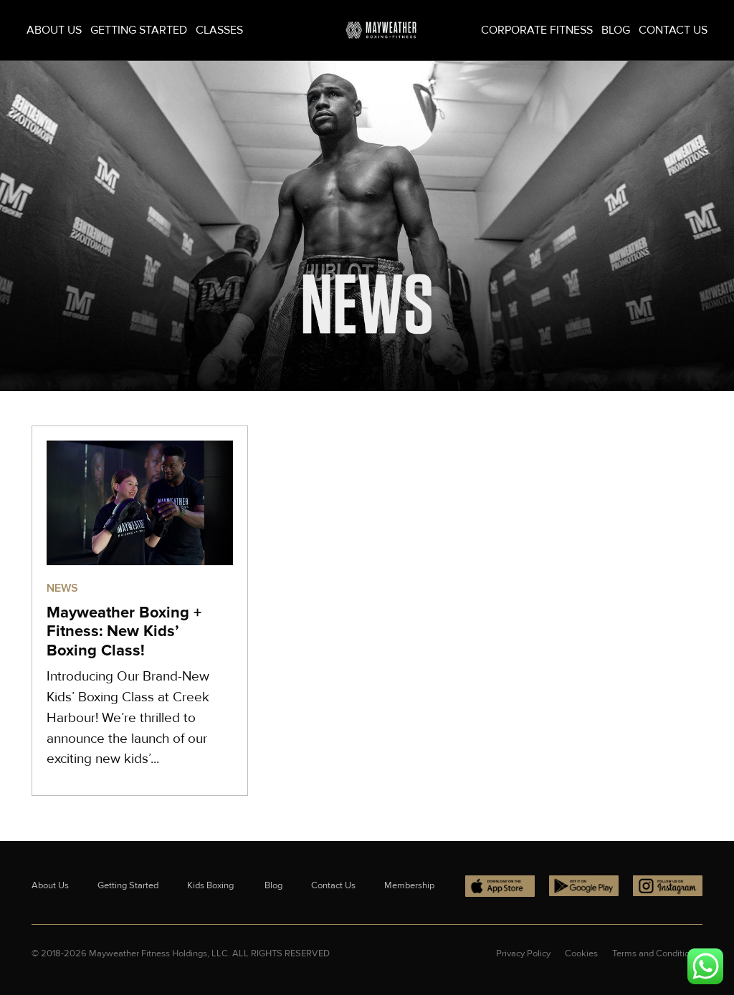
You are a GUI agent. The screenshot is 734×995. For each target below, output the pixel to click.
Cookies (581, 953)
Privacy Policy (523, 953)
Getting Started (138, 30)
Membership (409, 885)
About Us (54, 30)
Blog (615, 30)
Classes (219, 30)
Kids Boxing (211, 885)
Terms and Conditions (655, 953)
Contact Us (673, 30)
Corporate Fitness (537, 30)
